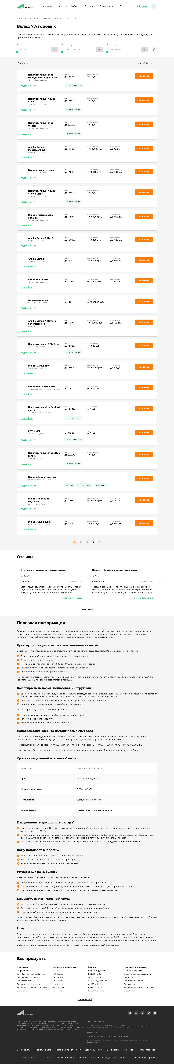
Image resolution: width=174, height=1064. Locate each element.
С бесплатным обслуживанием (137, 974)
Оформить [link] (143, 76)
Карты (63, 6)
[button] (141, 6)
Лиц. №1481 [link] (41, 368)
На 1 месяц (57, 971)
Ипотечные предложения (68, 1050)
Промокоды (129, 1050)
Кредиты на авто (42, 1050)
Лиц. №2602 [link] (47, 480)
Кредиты (49, 6)
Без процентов (130, 984)
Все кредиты (23, 1050)
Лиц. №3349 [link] (46, 412)
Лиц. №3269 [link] (45, 524)
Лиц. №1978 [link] (56, 389)
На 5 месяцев (58, 984)
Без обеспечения (24, 981)
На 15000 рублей (95, 987)
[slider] (37, 52)
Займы (76, 6)
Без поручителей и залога (28, 984)
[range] (37, 49)
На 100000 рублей (96, 971)
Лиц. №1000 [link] (40, 347)
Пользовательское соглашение (71, 1058)
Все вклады (113, 1050)
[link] (130, 1013)
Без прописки (23, 991)
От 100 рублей (94, 984)
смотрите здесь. (73, 1029)
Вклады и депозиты (50, 18)
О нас (49, 1058)
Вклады (90, 6)
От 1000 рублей (95, 977)
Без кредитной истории (27, 977)
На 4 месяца (58, 981)
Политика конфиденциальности (108, 1058)
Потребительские (25, 971)
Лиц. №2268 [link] (40, 434)
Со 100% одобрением (97, 981)
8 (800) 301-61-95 (93, 1032)
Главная (20, 18)
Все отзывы (87, 609)
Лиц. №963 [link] (43, 303)
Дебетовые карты (94, 1050)
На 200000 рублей (96, 991)
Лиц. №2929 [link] (40, 504)
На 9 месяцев (58, 991)
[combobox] (146, 63)
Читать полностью (72, 598)
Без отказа (128, 977)
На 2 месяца (58, 974)
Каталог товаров (147, 1050)
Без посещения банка (133, 981)
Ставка (19, 45)
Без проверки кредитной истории (32, 987)
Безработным (130, 991)
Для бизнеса (108, 6)
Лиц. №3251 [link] (40, 458)
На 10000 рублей (96, 974)
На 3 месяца (58, 977)
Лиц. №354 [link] (44, 80)
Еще (123, 6)
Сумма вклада (67, 45)
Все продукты (33, 18)
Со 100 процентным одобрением (31, 974)
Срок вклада (111, 45)
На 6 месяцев (58, 987)
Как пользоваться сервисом (143, 1058)
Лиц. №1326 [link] (42, 104)
